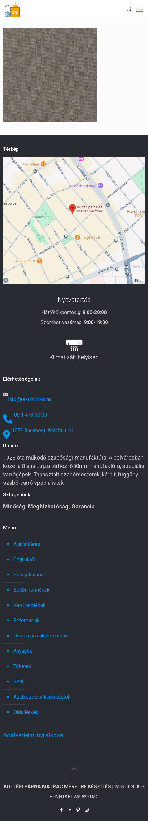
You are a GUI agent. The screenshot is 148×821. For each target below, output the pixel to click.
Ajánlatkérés (26, 544)
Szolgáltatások (29, 575)
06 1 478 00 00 (30, 415)
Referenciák (26, 620)
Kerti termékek (29, 605)
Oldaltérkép (26, 712)
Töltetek (22, 666)
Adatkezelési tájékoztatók (41, 697)
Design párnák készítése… (42, 636)
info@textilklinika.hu (29, 399)
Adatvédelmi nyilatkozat (34, 735)
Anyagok (22, 651)
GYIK (18, 682)
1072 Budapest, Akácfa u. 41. (43, 430)
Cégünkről (24, 559)
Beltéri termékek (31, 590)
